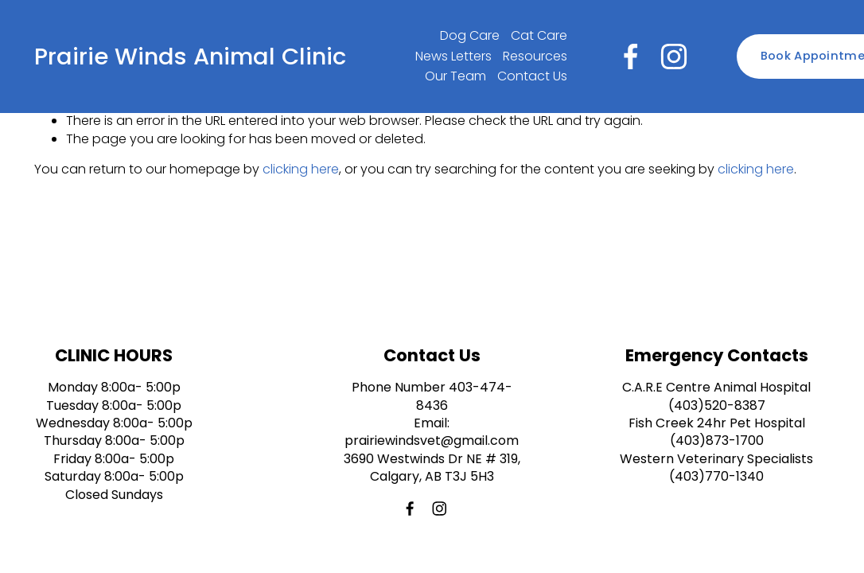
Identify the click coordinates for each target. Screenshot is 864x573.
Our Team (455, 76)
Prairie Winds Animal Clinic (190, 56)
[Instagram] (674, 56)
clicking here (301, 169)
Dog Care (470, 35)
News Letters (453, 56)
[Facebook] (631, 56)
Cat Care (539, 35)
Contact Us (532, 76)
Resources (535, 56)
